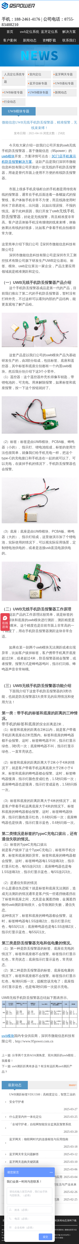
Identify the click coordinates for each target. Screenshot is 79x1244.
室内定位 (35, 74)
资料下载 (49, 40)
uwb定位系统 (29, 31)
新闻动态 (29, 40)
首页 (10, 31)
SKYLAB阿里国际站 (56, 1230)
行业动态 (10, 101)
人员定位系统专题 (14, 78)
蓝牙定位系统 (49, 33)
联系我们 (69, 40)
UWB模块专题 (38, 92)
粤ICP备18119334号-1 (62, 1235)
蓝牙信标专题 (38, 83)
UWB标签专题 (13, 92)
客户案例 (10, 40)
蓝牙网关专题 (64, 74)
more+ (73, 1085)
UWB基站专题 (64, 83)
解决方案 (69, 31)
